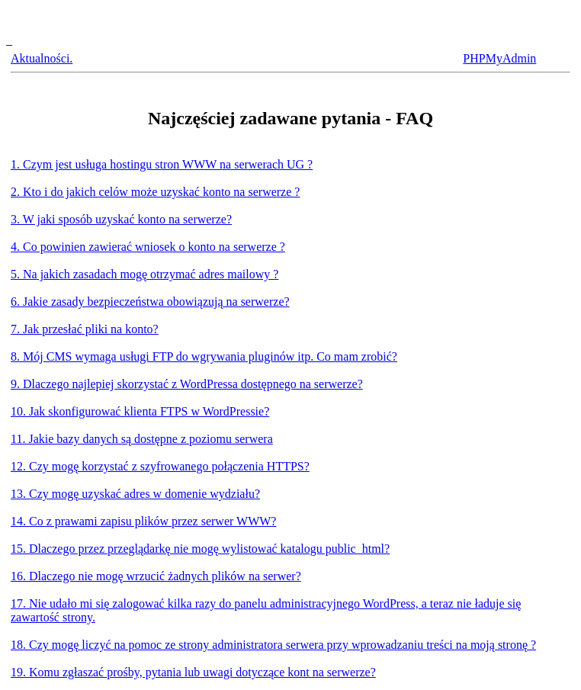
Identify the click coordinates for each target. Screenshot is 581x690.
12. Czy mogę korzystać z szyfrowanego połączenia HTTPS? (160, 466)
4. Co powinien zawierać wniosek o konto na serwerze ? (148, 246)
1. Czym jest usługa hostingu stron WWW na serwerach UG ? (162, 164)
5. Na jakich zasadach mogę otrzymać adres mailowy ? (144, 274)
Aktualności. (41, 58)
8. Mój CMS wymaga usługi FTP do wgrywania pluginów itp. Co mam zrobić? (204, 356)
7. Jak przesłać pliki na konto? (85, 329)
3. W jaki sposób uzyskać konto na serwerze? (121, 219)
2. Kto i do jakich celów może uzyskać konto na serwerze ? (155, 191)
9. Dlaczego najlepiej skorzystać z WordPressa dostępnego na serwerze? (187, 383)
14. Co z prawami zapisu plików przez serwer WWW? (143, 521)
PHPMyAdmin (499, 58)
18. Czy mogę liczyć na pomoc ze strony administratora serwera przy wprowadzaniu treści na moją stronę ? (273, 644)
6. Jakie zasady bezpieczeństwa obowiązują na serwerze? (150, 301)
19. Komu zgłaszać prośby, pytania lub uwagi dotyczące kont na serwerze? (193, 672)
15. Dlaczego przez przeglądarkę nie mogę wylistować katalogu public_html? (200, 548)
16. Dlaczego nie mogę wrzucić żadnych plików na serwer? (156, 576)
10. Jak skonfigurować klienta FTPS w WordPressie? (140, 411)
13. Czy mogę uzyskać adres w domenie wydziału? (135, 493)
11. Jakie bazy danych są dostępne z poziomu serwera (142, 438)
